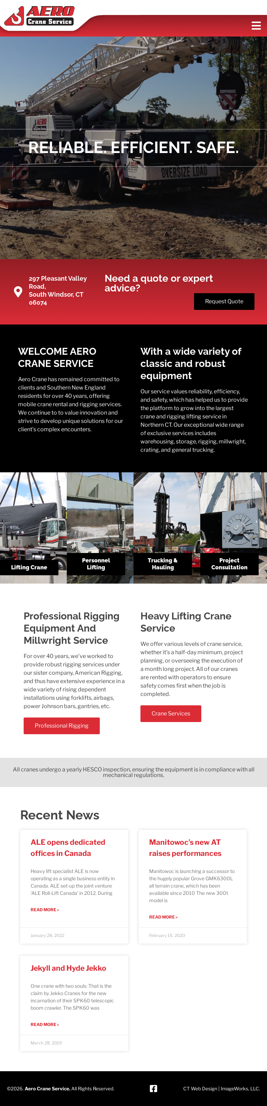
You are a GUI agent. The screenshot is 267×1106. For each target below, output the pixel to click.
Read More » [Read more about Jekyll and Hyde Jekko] (45, 1024)
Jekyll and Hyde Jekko (68, 968)
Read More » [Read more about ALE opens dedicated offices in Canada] (45, 909)
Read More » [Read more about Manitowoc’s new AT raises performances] (163, 917)
